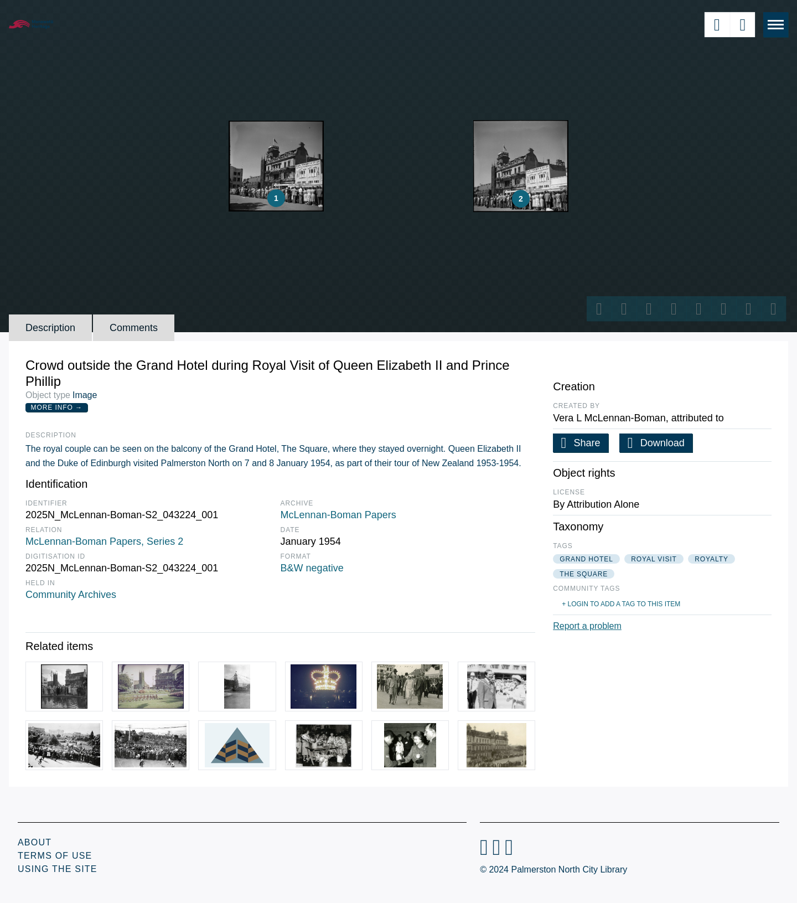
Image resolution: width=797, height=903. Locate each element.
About (34, 842)
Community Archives (70, 594)
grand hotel (586, 559)
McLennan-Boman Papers (338, 514)
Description (50, 327)
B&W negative (312, 568)
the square (584, 574)
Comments (134, 327)
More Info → (56, 407)
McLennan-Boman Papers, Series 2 (104, 541)
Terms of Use (55, 855)
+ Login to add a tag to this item (621, 604)
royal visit (654, 559)
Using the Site (57, 869)
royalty (711, 559)
